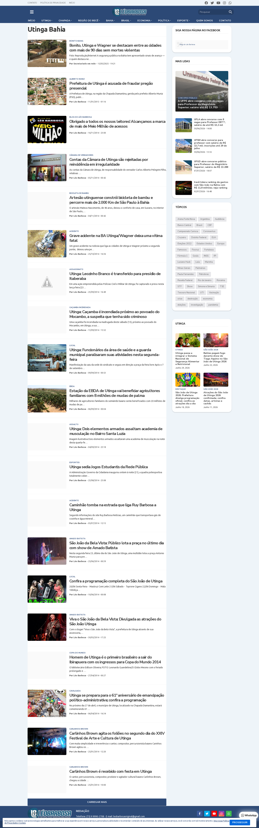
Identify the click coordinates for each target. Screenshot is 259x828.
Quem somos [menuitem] (204, 20)
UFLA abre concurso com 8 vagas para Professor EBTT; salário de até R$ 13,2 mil (210, 122)
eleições (182, 304)
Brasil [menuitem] (125, 20)
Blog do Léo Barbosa (187, 44)
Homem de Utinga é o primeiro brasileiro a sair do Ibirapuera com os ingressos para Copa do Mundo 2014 (115, 659)
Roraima (221, 280)
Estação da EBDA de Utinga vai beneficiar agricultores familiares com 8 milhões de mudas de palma (114, 393)
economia (207, 298)
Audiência (219, 219)
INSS (206, 255)
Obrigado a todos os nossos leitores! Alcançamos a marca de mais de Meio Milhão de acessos (117, 124)
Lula (198, 261)
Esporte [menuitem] (182, 20)
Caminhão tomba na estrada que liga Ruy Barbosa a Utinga (112, 507)
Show (190, 286)
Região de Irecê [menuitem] (88, 20)
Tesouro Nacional (186, 292)
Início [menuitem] (31, 20)
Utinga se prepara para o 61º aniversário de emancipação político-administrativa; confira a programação (116, 698)
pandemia (213, 304)
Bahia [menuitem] (109, 20)
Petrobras (204, 274)
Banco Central (184, 225)
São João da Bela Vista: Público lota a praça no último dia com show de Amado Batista (116, 545)
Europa (220, 243)
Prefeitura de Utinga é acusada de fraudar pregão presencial (111, 86)
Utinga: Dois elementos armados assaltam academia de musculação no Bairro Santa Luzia (115, 431)
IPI (215, 255)
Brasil (199, 225)
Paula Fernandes (186, 274)
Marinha (209, 261)
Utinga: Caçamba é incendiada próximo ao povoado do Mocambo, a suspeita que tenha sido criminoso (114, 314)
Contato (32, 2)
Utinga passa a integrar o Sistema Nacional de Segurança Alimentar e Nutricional (187, 359)
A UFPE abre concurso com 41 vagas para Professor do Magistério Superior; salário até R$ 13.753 (201, 104)
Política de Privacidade (53, 2)
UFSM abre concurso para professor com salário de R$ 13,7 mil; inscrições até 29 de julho (210, 144)
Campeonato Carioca (188, 231)
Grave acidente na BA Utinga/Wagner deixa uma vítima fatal (115, 238)
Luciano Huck (184, 261)
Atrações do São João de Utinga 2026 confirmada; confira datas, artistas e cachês (216, 398)
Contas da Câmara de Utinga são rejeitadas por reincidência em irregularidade (108, 162)
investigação (197, 304)
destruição (192, 298)
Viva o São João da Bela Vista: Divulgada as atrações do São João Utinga (115, 621)
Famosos (182, 249)
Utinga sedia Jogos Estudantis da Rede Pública (108, 467)
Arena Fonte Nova (186, 219)
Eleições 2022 (184, 243)
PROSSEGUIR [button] (239, 822)
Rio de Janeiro (204, 280)
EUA (214, 237)
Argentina (205, 219)
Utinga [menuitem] (46, 20)
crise (180, 298)
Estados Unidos (204, 243)
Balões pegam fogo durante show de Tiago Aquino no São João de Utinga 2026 (216, 357)
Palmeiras (200, 268)
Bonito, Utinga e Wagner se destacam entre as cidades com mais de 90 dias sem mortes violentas (115, 48)
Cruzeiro (182, 237)
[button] (32, 12)
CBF (210, 225)
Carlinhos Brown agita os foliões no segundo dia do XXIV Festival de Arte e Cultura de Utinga (117, 736)
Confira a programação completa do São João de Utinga (115, 581)
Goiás (196, 255)
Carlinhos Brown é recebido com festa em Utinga (110, 771)
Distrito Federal (198, 237)
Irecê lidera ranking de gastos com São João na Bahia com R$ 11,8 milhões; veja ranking (211, 185)
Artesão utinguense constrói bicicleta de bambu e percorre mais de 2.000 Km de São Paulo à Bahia (111, 200)
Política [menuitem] (163, 20)
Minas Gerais (184, 268)
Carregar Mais (97, 802)
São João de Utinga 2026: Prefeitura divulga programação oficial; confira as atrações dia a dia (187, 398)
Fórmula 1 (182, 255)
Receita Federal (185, 280)
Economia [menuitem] (143, 20)
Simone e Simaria (206, 286)
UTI (202, 292)
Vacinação (214, 292)
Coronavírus (209, 231)
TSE (222, 286)
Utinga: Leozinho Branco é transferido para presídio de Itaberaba (115, 276)
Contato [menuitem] (225, 20)
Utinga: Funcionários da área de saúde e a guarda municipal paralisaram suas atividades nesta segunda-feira (114, 355)
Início (72, 2)
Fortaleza (209, 249)
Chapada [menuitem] (64, 20)
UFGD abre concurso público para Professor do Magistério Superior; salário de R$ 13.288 (211, 164)
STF (180, 286)
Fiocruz (195, 249)
